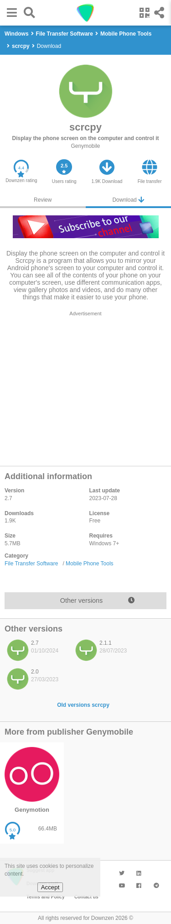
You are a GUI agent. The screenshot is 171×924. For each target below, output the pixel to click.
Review (43, 200)
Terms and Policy (45, 896)
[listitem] (36, 652)
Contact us (86, 896)
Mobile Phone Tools (90, 563)
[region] (85, 386)
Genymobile (85, 146)
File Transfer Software (31, 563)
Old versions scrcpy (83, 705)
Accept (50, 887)
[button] (9, 12)
